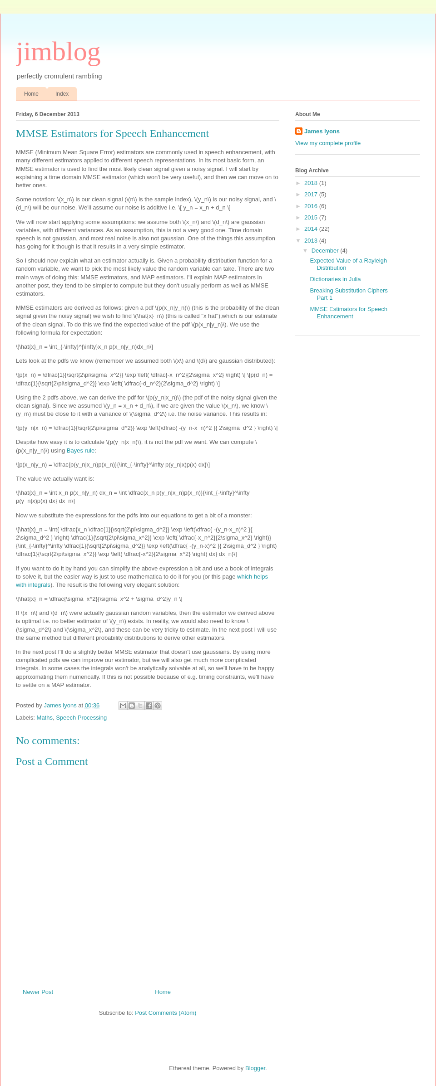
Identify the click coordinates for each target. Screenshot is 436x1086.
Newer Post (38, 992)
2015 (311, 217)
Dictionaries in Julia (335, 279)
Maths (45, 717)
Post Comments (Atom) (165, 1012)
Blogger (255, 1068)
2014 (311, 228)
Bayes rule (80, 450)
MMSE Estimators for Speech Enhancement (348, 313)
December (326, 250)
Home (31, 94)
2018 (311, 183)
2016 (311, 206)
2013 (311, 240)
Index (62, 94)
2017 (311, 194)
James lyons (322, 131)
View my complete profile (328, 143)
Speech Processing (81, 717)
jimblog (58, 51)
